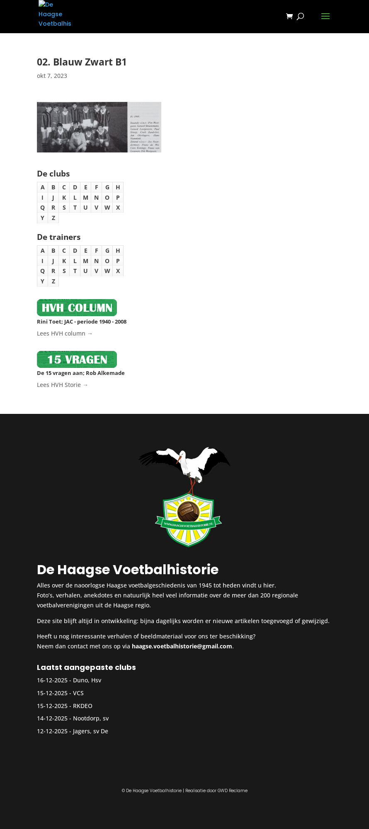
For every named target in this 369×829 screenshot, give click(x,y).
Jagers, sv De (90, 731)
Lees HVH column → (65, 333)
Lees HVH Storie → (62, 385)
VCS (78, 693)
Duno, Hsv (87, 680)
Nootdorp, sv (91, 718)
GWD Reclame (233, 791)
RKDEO (82, 706)
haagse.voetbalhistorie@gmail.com (182, 646)
